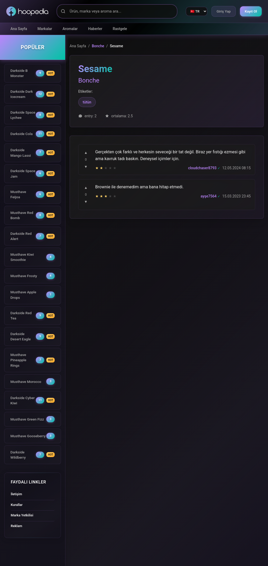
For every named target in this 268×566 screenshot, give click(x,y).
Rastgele (120, 29)
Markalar (44, 29)
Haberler (95, 29)
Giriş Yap (221, 11)
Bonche (98, 46)
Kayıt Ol (250, 11)
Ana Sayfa (18, 29)
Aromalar (70, 29)
